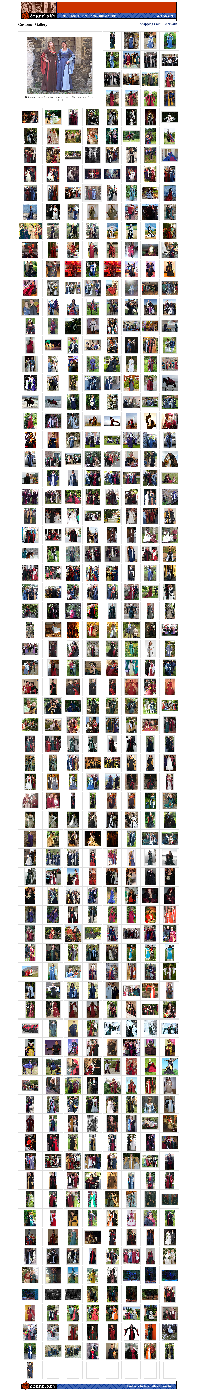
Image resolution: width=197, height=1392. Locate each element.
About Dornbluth (162, 1386)
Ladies (75, 15)
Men (84, 15)
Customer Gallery (138, 1386)
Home (64, 15)
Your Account (164, 15)
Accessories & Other (103, 15)
